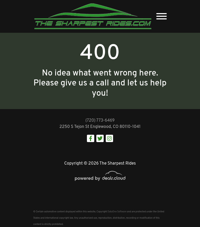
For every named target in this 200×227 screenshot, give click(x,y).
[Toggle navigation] (161, 16)
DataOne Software (117, 211)
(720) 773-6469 (100, 120)
